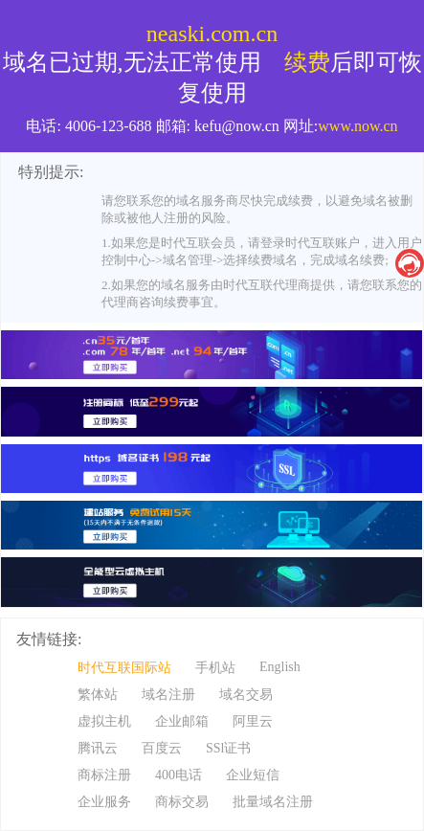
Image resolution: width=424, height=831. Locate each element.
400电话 (178, 775)
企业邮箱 (182, 721)
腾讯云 (98, 748)
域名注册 (168, 694)
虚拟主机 (104, 721)
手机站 (215, 668)
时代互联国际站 (124, 668)
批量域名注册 (273, 802)
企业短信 (252, 775)
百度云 (162, 748)
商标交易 (182, 802)
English (280, 667)
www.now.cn (357, 126)
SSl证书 (228, 748)
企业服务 (104, 802)
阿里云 (253, 721)
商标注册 (104, 775)
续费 (307, 62)
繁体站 (98, 694)
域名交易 (246, 694)
